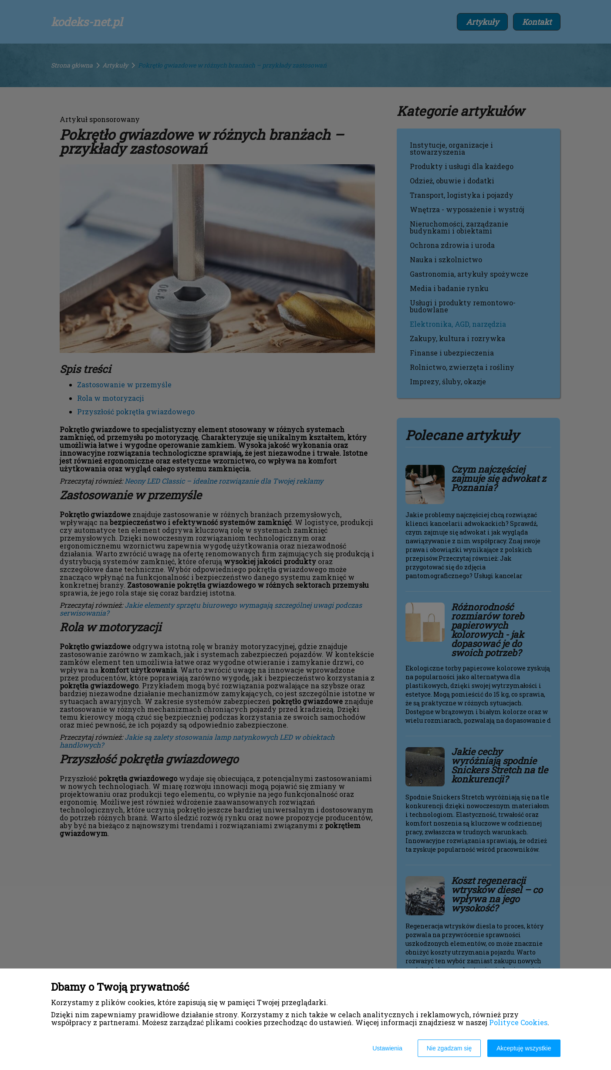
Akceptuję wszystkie (523, 1048)
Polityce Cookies (518, 1022)
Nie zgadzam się (449, 1048)
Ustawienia (387, 1048)
